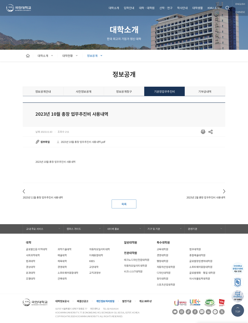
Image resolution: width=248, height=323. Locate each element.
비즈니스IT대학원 (133, 271)
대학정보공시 (62, 301)
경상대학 (30, 267)
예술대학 (62, 255)
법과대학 (30, 261)
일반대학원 (130, 242)
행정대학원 (162, 261)
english (240, 3)
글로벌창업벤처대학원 (200, 261)
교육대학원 (162, 249)
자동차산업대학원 (166, 267)
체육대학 (62, 261)
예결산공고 (82, 301)
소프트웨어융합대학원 (200, 267)
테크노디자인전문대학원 (136, 260)
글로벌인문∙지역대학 (36, 249)
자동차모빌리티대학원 (135, 265)
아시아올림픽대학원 (199, 278)
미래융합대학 (96, 255)
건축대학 (62, 278)
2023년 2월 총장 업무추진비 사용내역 (205, 197)
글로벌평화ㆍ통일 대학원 (202, 273)
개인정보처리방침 (105, 301)
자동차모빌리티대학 (99, 249)
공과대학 (30, 273)
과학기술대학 (64, 249)
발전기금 (126, 301)
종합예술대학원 (197, 255)
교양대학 (93, 267)
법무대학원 (195, 249)
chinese (240, 11)
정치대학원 (162, 278)
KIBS (92, 261)
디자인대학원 (163, 273)
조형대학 (30, 278)
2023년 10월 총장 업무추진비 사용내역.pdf (83, 142)
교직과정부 (95, 273)
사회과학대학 (33, 255)
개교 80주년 (145, 301)
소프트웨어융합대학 (68, 273)
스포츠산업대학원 (166, 284)
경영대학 (62, 267)
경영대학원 (162, 255)
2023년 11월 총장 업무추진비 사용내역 (43, 197)
